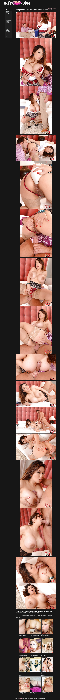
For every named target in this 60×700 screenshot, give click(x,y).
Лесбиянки (7, 21)
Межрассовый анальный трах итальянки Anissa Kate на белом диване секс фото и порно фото (23, 674)
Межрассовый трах (9, 24)
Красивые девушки (8, 20)
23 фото (20, 638)
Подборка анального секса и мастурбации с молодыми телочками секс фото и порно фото (23, 655)
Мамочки (7, 23)
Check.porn (32, 696)
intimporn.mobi (20, 698)
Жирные (7, 19)
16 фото (32, 638)
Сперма (7, 32)
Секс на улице (8, 30)
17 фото (32, 657)
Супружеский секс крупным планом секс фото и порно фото (22, 693)
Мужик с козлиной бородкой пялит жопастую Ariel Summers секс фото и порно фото (45, 655)
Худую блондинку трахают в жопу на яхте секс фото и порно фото (45, 693)
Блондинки (7, 14)
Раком (7, 28)
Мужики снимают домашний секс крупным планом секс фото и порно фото (22, 635)
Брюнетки (7, 15)
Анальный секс (8, 13)
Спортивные (7, 33)
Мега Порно (7, 11)
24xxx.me (54, 8)
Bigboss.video (50, 8)
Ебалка (7, 37)
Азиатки (7, 12)
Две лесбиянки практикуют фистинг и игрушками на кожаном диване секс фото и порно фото (45, 674)
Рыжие (7, 29)
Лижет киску (7, 22)
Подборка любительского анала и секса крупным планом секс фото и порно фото (34, 693)
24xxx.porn (28, 696)
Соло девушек (8, 31)
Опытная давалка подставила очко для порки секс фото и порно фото (34, 674)
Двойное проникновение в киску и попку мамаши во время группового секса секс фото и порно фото (34, 655)
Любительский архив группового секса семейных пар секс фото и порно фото (45, 635)
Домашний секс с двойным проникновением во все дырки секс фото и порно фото (34, 635)
